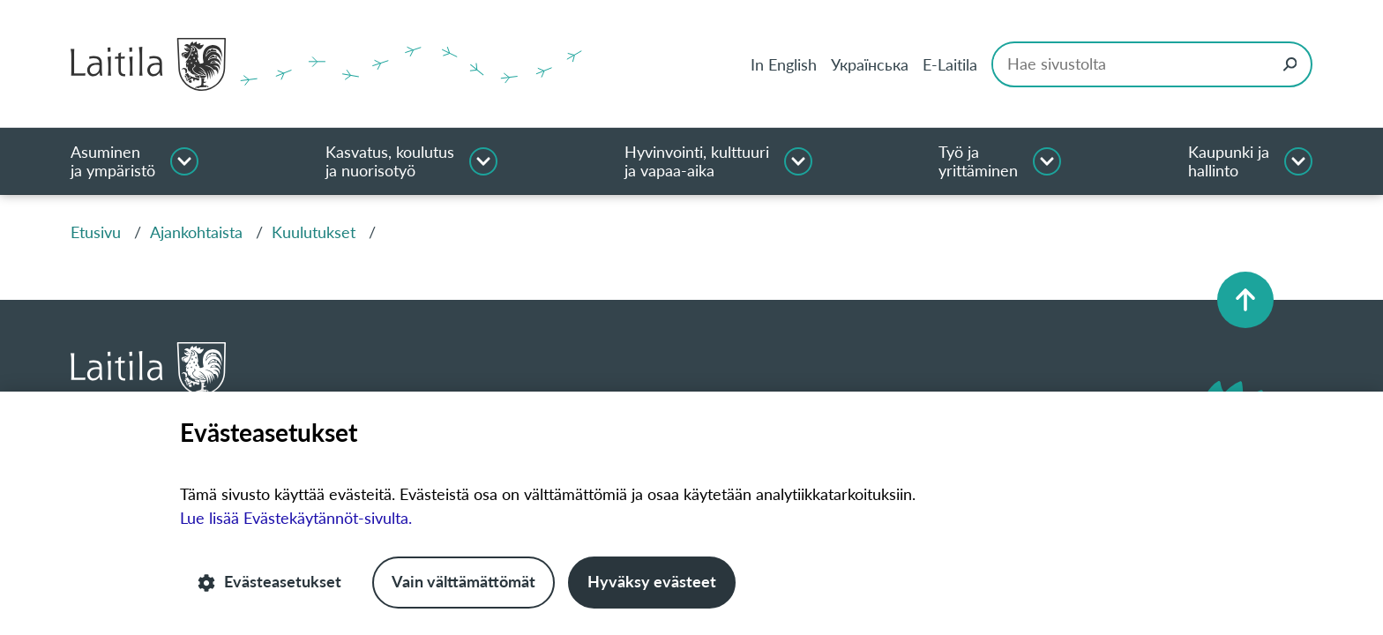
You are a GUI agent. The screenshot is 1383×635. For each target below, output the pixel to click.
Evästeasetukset (269, 582)
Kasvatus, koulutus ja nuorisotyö (389, 162)
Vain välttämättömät (463, 582)
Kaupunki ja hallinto (1228, 162)
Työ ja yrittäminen (978, 162)
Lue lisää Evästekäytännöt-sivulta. (296, 517)
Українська (869, 64)
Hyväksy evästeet (651, 582)
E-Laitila (950, 64)
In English (784, 64)
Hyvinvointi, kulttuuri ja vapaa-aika (696, 162)
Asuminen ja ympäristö (113, 162)
